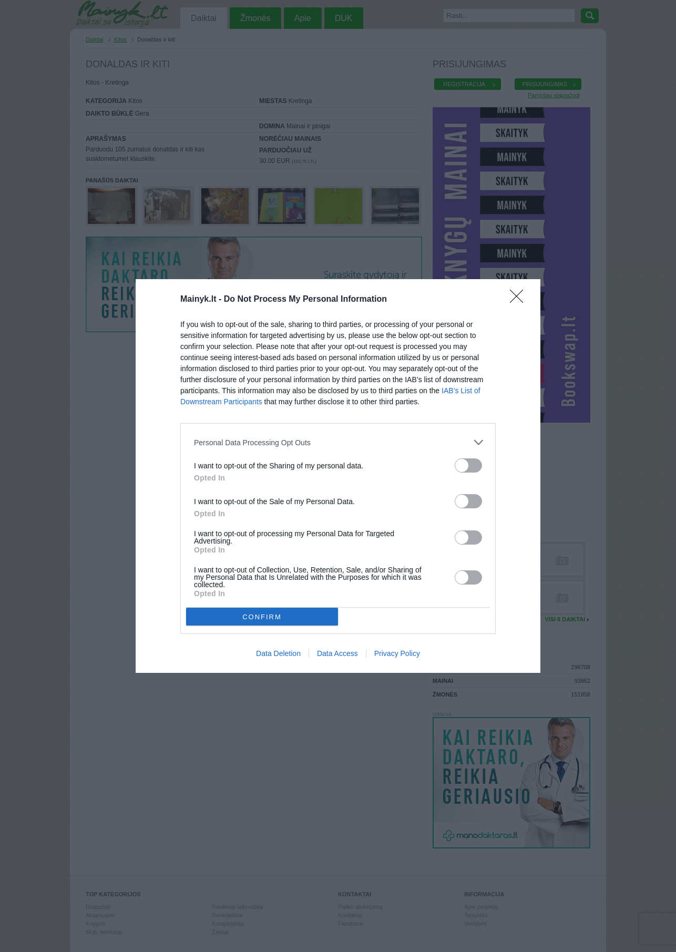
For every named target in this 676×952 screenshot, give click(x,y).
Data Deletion (278, 653)
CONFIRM (262, 617)
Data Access (337, 653)
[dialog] (338, 476)
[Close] (520, 300)
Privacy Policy (397, 653)
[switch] (468, 465)
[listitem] (338, 442)
